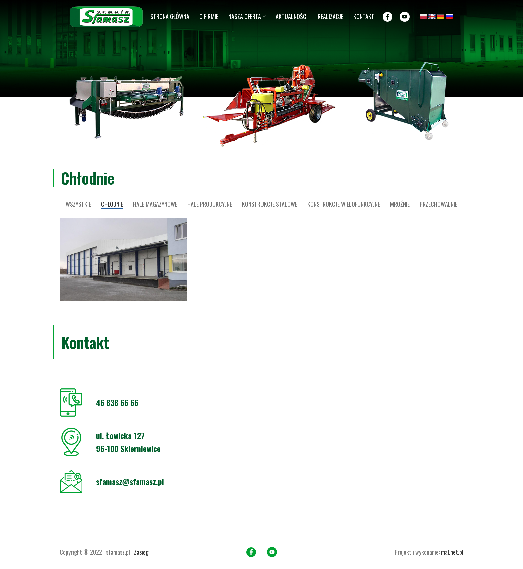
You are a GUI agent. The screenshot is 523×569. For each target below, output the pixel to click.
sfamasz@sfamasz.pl (130, 481)
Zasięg (141, 552)
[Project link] (123, 259)
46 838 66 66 (117, 402)
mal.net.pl (452, 552)
